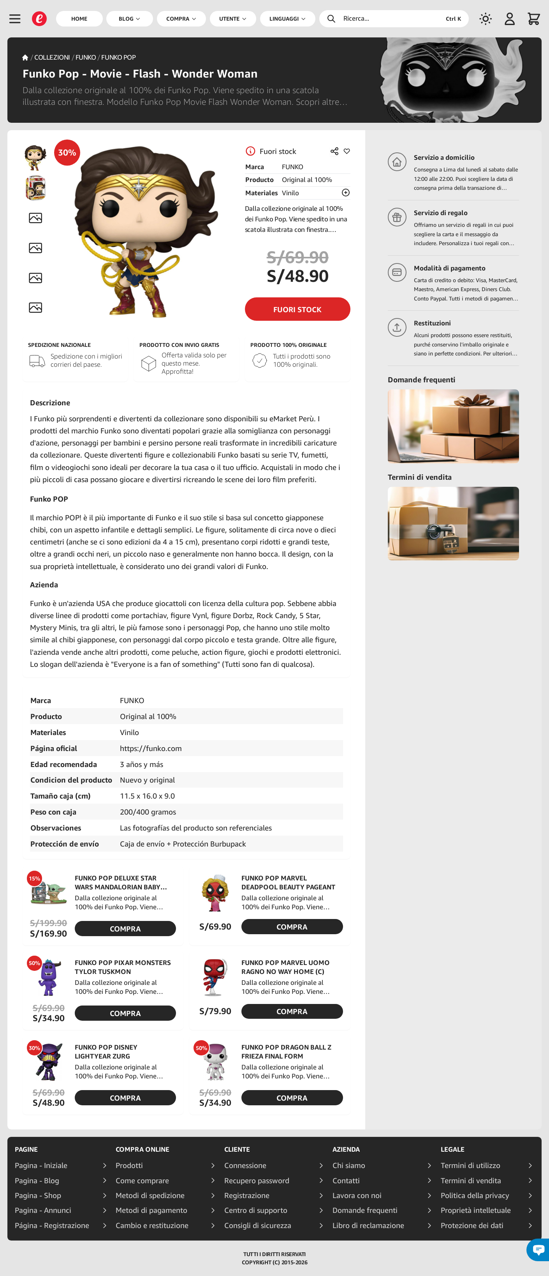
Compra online (142, 1149)
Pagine (26, 1149)
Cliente (237, 1149)
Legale (453, 1149)
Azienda (346, 1149)
